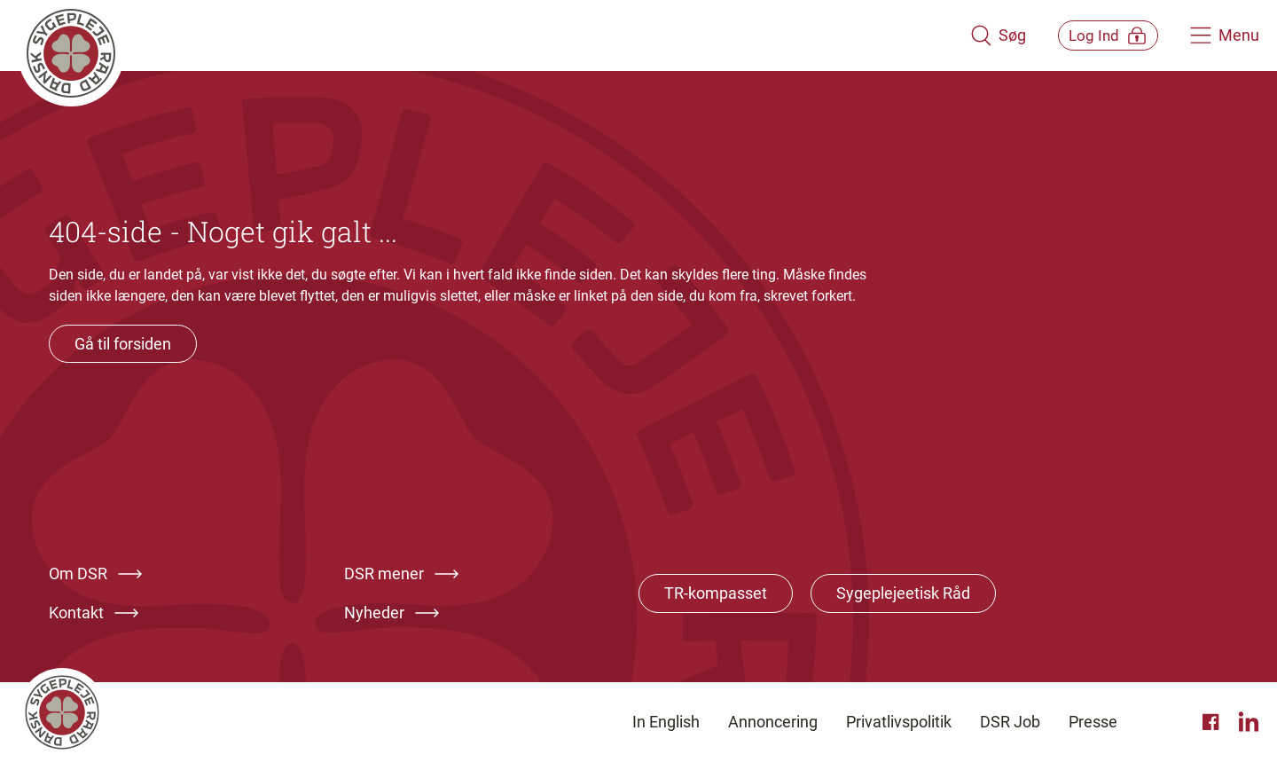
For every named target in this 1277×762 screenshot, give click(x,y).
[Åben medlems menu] (1095, 35)
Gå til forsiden (122, 343)
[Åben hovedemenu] (1224, 35)
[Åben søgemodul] (973, 35)
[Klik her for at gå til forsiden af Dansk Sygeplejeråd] (481, 35)
